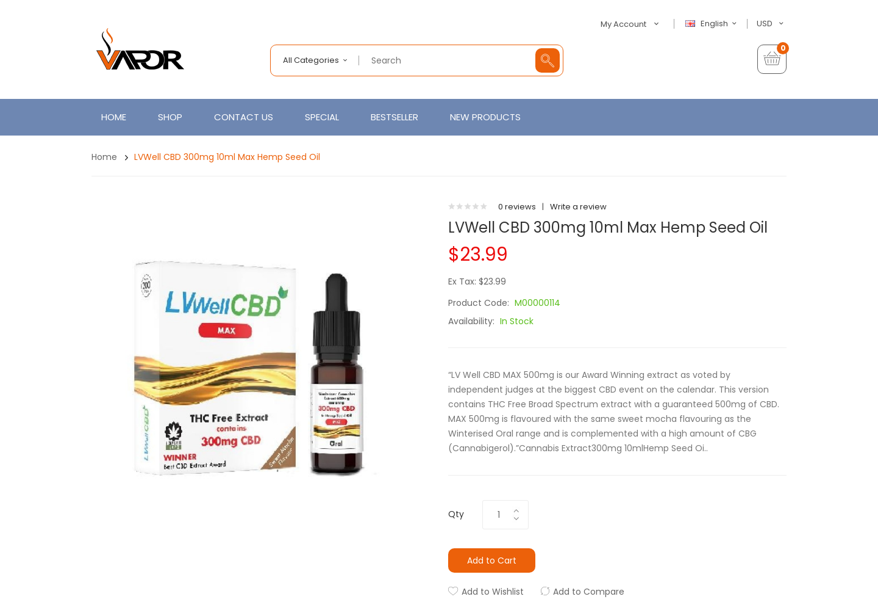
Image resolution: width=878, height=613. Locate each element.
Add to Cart (491, 560)
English (712, 23)
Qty (456, 514)
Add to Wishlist (493, 592)
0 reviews (517, 206)
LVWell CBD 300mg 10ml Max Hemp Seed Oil (227, 157)
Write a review (578, 206)
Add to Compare (588, 592)
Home (104, 157)
